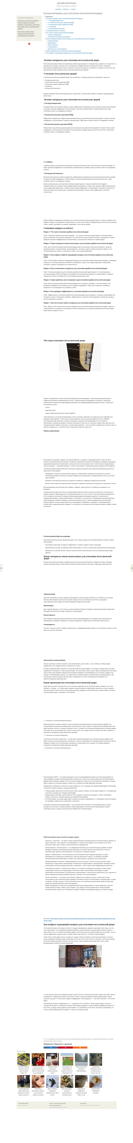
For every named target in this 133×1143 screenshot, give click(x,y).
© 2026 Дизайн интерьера (23, 1103)
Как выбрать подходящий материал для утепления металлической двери (69, 53)
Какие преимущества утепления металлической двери (63, 51)
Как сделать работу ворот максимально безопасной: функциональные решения (26, 33)
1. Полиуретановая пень (55, 20)
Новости (66, 9)
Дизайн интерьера (66, 3)
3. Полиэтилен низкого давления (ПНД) (60, 24)
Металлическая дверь (65, 1038)
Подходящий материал (97, 1038)
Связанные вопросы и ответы (55, 30)
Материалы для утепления (54, 1038)
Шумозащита (52, 43)
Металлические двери (75, 1038)
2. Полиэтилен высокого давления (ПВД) (61, 22)
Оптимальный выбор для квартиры (59, 37)
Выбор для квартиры (57, 1040)
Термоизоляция (53, 41)
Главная (58, 9)
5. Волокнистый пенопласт (56, 28)
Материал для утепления (107, 1038)
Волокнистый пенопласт (86, 1038)
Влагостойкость (53, 45)
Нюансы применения (54, 34)
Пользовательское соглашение (60, 1103)
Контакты (51, 1103)
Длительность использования (57, 49)
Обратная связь (83, 1103)
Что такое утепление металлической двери (60, 32)
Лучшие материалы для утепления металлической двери (64, 18)
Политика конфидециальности (55, 1105)
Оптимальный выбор (48, 1040)
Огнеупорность (53, 47)
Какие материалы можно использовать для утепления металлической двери (70, 39)
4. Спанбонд (52, 26)
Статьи (73, 9)
